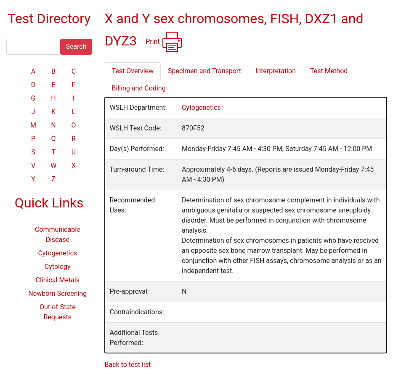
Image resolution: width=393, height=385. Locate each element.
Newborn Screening (57, 293)
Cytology (58, 267)
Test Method (329, 71)
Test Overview (133, 71)
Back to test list (128, 365)
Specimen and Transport (204, 71)
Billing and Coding (139, 88)
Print (164, 42)
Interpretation (275, 71)
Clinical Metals (58, 280)
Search (76, 46)
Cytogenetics (57, 253)
